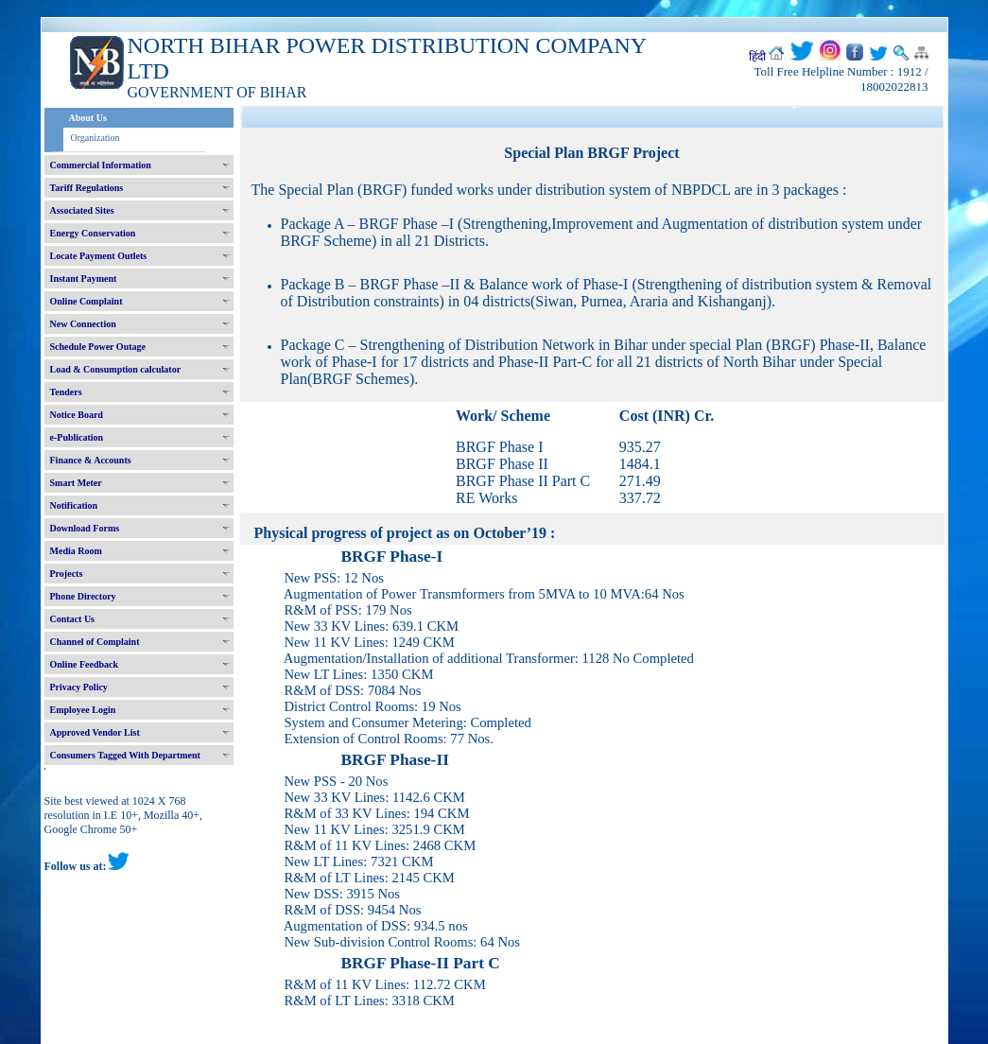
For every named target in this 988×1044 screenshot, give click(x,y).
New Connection (83, 324)
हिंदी (757, 56)
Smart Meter (76, 483)
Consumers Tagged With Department (125, 755)
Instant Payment (83, 278)
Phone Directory (83, 596)
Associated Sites (82, 210)
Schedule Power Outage (98, 346)
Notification (74, 505)
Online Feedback (84, 664)
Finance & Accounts (90, 460)
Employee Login (83, 710)
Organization (95, 137)
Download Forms (85, 528)
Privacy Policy (79, 687)
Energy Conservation (93, 233)
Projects (66, 573)
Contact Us (72, 619)
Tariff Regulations (87, 188)
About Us (88, 118)
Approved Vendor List (95, 732)
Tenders (66, 392)
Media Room (76, 551)
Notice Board (76, 414)
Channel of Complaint (95, 641)
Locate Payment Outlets (98, 256)
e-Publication (77, 437)
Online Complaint (86, 301)
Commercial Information (100, 165)
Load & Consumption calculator (116, 369)
